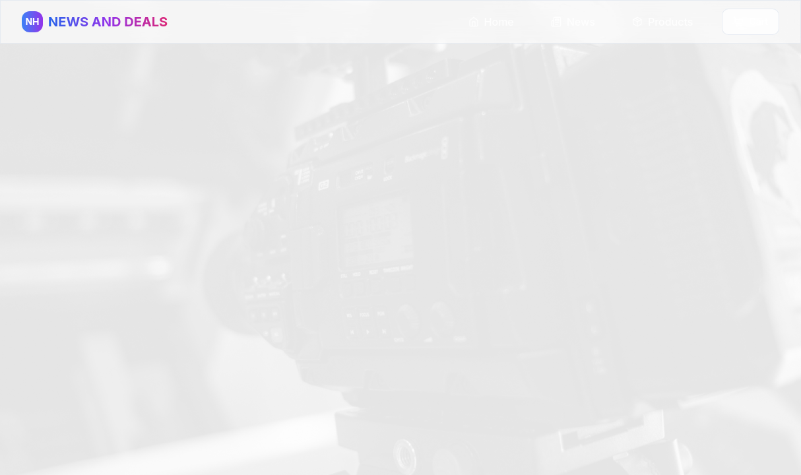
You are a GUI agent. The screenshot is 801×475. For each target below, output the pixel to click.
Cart (750, 21)
